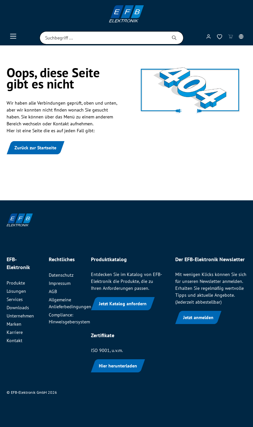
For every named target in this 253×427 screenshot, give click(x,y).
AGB (53, 291)
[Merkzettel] (219, 38)
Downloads (18, 308)
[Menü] (13, 37)
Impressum (59, 283)
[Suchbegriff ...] (103, 37)
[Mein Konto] (208, 37)
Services (15, 299)
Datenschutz (61, 275)
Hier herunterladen (118, 366)
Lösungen (16, 291)
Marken (14, 324)
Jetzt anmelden (198, 317)
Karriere (15, 332)
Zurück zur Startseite (35, 148)
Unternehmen (20, 316)
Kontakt (14, 340)
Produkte (16, 283)
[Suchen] (174, 37)
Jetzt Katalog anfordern (123, 304)
